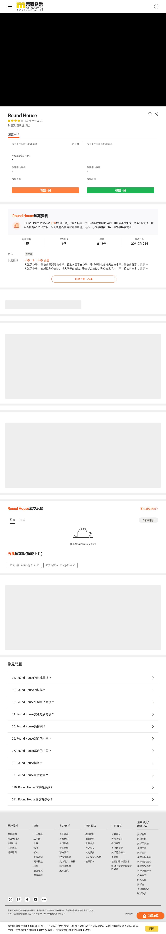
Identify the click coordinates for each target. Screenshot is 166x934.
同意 (151, 928)
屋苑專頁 (115, 834)
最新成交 (90, 843)
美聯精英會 (117, 848)
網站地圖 (12, 852)
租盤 (36, 866)
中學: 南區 (43, 260)
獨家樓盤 (38, 861)
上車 (36, 843)
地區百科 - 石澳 (84, 279)
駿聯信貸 (141, 893)
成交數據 (90, 852)
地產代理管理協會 (120, 861)
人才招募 (12, 848)
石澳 (53, 223)
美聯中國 (141, 848)
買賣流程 (38, 875)
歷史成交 (90, 848)
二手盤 (37, 838)
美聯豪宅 (38, 857)
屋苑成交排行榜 (93, 857)
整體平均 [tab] (13, 134)
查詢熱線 (64, 848)
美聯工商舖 (143, 843)
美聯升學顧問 (144, 866)
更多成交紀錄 (148, 508)
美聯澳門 (141, 852)
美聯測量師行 (144, 870)
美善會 (114, 857)
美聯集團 (12, 834)
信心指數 (90, 838)
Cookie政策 (83, 929)
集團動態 (12, 843)
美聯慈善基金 (118, 852)
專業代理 (64, 838)
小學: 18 (29, 260)
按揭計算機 (65, 857)
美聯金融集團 (144, 857)
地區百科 (90, 861)
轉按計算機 (65, 866)
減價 (36, 848)
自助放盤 (64, 834)
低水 (36, 852)
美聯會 (140, 884)
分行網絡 (64, 843)
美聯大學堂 (143, 889)
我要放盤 (150, 916)
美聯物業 (141, 834)
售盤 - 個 (45, 190)
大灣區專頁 (117, 838)
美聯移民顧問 (144, 861)
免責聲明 (129, 914)
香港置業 (141, 875)
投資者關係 (13, 838)
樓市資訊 (115, 843)
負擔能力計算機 (67, 861)
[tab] (12, 520)
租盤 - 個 (120, 190)
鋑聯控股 (141, 839)
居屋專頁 (38, 870)
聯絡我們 (64, 852)
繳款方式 (64, 870)
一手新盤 (38, 834)
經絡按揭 (141, 880)
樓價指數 (90, 834)
